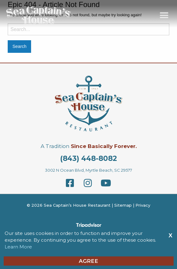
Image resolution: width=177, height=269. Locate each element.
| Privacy (141, 205)
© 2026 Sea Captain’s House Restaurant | (70, 205)
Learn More (18, 247)
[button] (164, 15)
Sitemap (123, 205)
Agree (88, 261)
